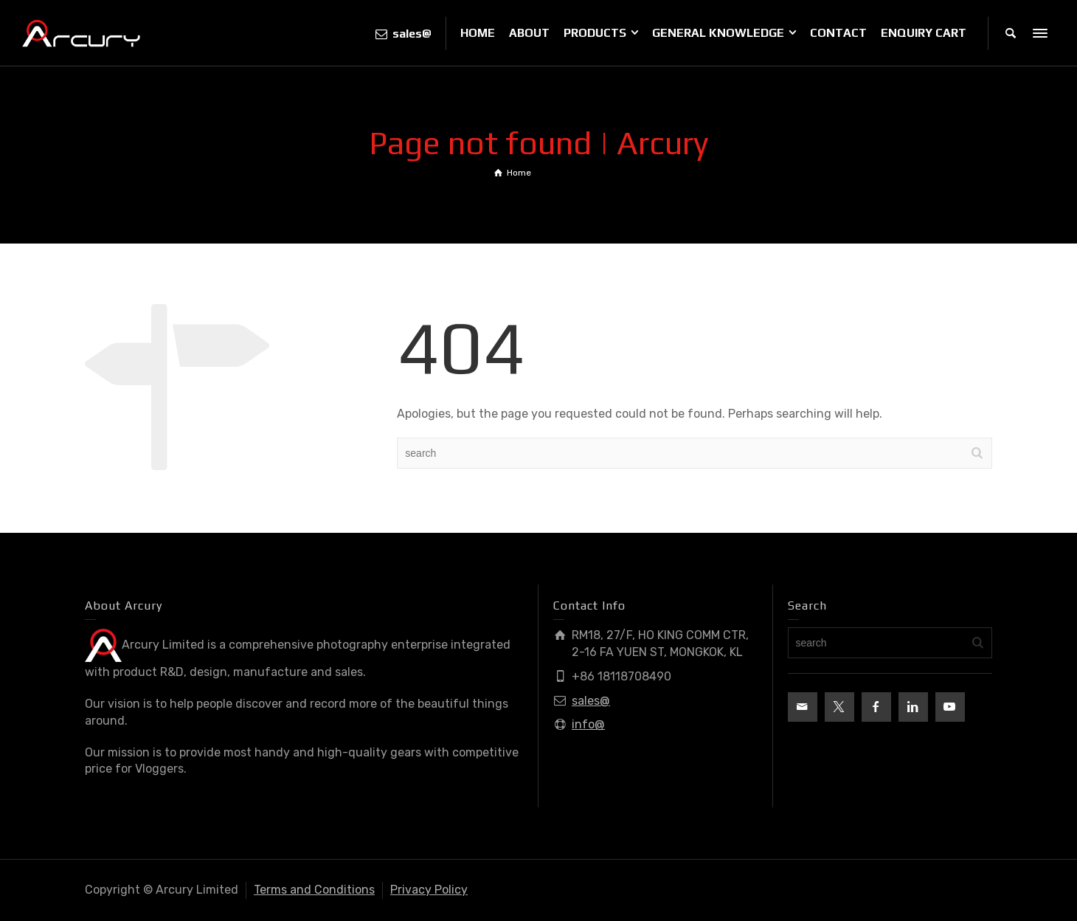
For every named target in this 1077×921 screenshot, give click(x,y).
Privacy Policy (429, 890)
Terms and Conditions (314, 890)
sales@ (591, 701)
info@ (588, 724)
